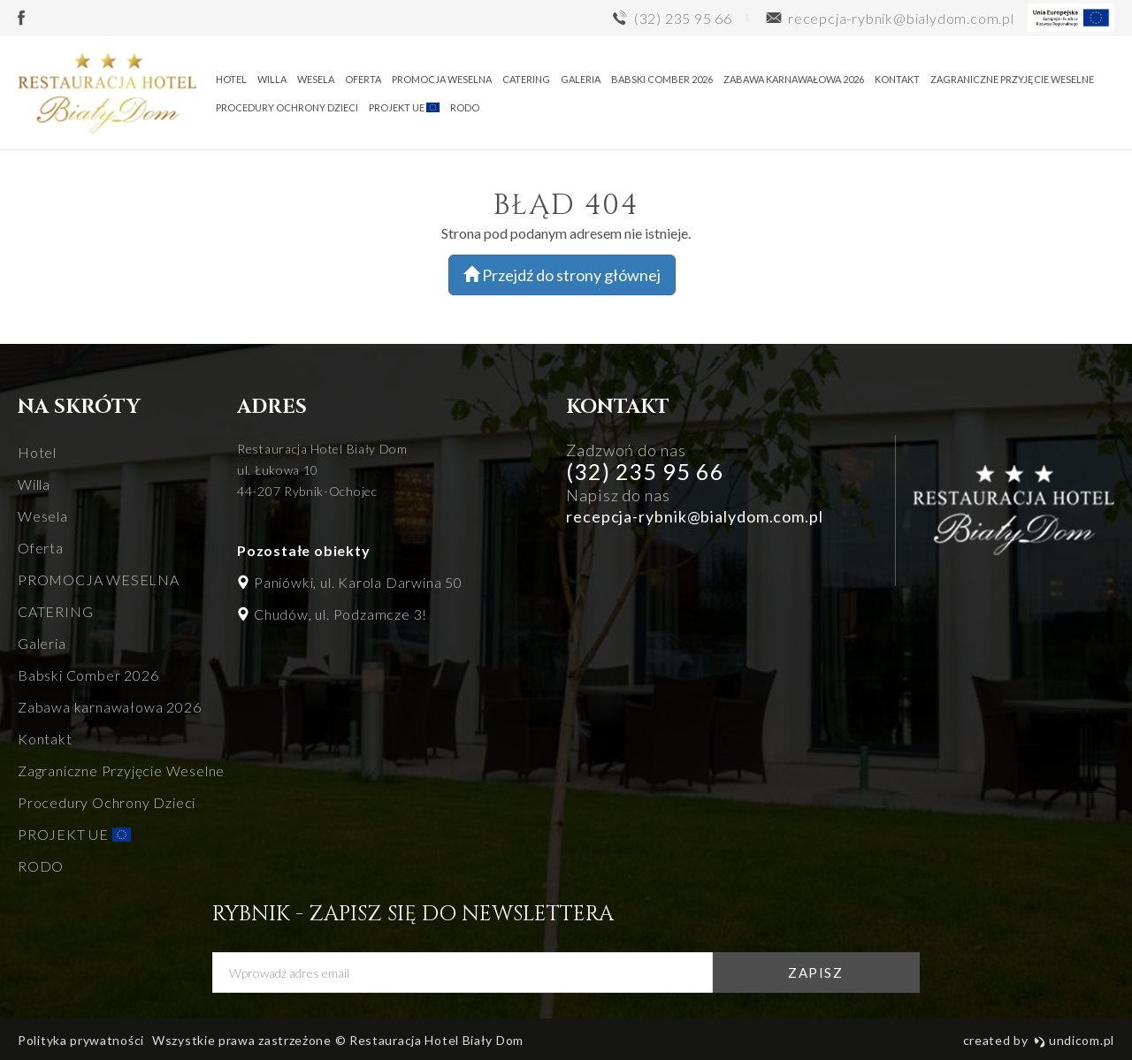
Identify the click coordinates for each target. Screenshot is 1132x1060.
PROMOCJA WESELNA (442, 79)
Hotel (231, 79)
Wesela (315, 79)
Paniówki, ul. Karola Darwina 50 (358, 582)
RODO (464, 107)
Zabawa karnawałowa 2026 (793, 79)
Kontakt (897, 79)
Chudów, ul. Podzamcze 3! (340, 614)
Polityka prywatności (81, 1040)
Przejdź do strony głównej (562, 275)
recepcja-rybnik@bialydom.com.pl (694, 516)
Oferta (363, 79)
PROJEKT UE (404, 107)
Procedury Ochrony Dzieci (287, 107)
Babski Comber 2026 (662, 79)
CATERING (526, 79)
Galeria (580, 79)
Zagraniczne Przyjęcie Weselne (1012, 79)
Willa (272, 79)
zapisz (815, 972)
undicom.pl (1074, 1040)
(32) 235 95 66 (645, 471)
